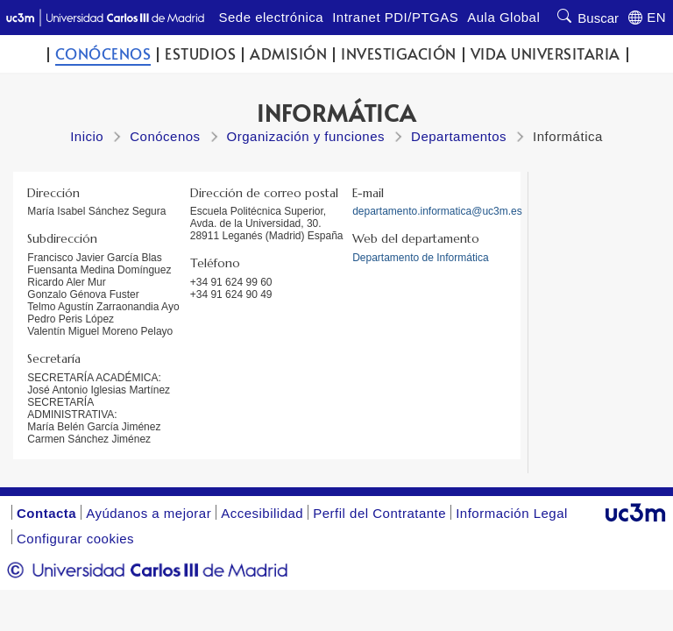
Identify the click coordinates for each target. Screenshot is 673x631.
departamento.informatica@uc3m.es (437, 211)
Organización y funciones (306, 136)
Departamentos (459, 136)
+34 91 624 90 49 (231, 294)
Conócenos (103, 54)
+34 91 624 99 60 (231, 282)
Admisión (288, 54)
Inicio (86, 136)
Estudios (200, 54)
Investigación (399, 54)
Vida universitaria (545, 54)
